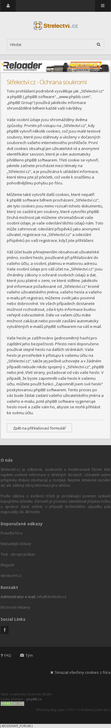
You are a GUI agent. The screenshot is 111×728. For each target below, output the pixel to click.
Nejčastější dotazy (16, 543)
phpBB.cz (34, 699)
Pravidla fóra (11, 533)
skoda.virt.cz (11, 575)
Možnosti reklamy (15, 607)
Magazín (8, 564)
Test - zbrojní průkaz (18, 554)
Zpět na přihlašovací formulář (39, 428)
